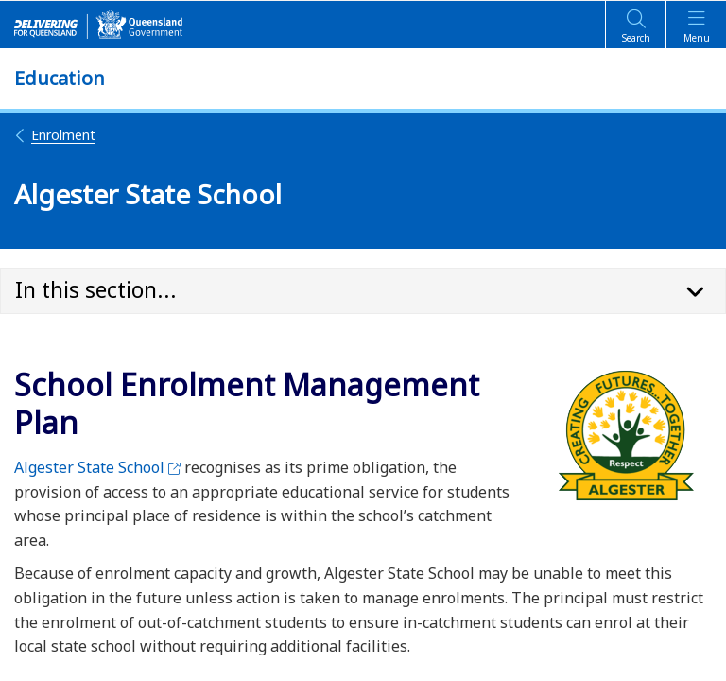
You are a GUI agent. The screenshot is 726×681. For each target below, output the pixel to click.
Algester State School (97, 467)
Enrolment (54, 135)
